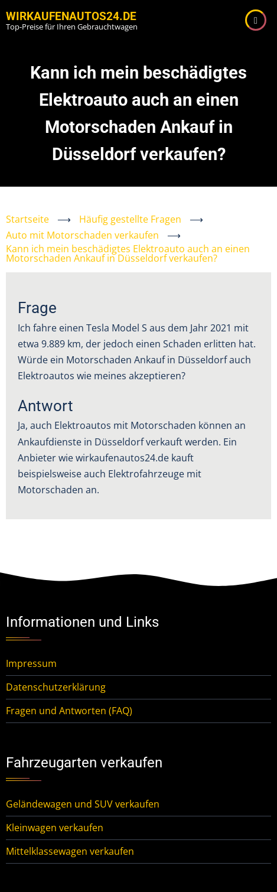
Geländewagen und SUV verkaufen (82, 803)
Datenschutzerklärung (56, 687)
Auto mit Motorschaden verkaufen (82, 235)
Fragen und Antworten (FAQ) (69, 710)
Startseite (27, 219)
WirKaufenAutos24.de (71, 16)
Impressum (31, 663)
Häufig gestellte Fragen (130, 219)
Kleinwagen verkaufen (54, 827)
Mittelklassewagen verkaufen (70, 851)
